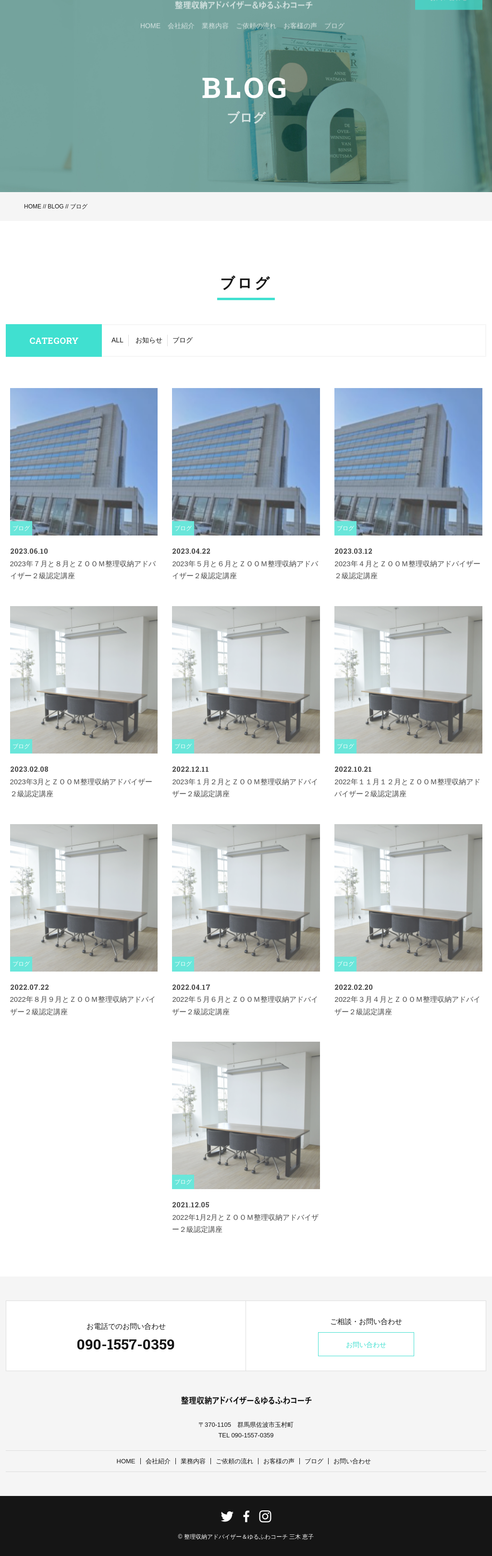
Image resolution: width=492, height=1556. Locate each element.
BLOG (55, 206)
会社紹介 (158, 1461)
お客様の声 (279, 1461)
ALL (117, 340)
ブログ (182, 340)
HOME (32, 206)
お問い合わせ (366, 1345)
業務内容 (193, 1461)
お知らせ (148, 340)
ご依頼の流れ (234, 1461)
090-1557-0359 (126, 1344)
